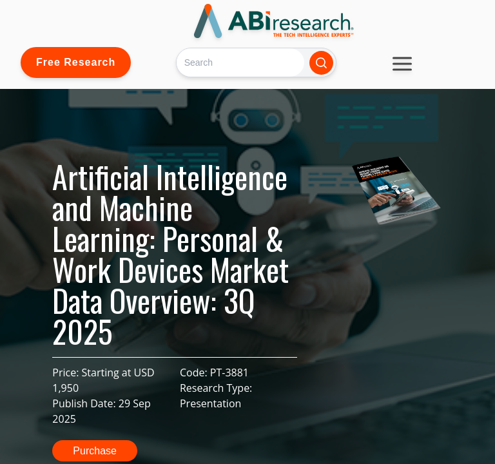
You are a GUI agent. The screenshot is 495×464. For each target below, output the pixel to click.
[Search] (240, 62)
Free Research (75, 62)
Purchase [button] (95, 450)
